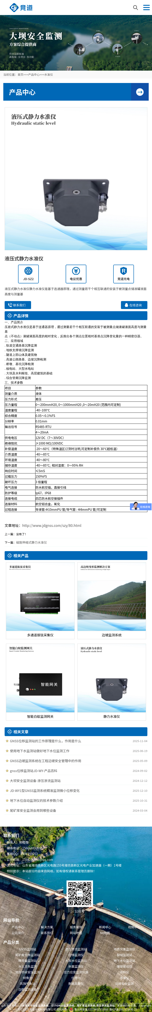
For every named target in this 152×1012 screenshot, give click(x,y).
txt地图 (105, 933)
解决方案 (47, 927)
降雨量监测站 (27, 960)
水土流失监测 (27, 966)
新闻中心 (105, 927)
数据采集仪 (76, 983)
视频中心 (134, 927)
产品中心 (34, 74)
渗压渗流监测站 (76, 949)
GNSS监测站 (27, 949)
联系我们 (19, 305)
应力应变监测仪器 (76, 972)
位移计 (76, 978)
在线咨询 (136, 305)
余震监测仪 (76, 966)
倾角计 (27, 978)
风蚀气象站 (27, 983)
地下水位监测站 (124, 960)
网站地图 (76, 933)
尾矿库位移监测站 (27, 955)
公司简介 (18, 933)
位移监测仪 (76, 955)
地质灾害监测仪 (124, 949)
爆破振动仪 (124, 966)
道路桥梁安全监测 (27, 972)
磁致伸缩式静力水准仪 (31, 542)
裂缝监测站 (124, 955)
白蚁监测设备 (27, 989)
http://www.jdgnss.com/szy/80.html (51, 525)
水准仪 (48, 74)
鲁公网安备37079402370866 (91, 1009)
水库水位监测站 (76, 960)
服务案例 (76, 927)
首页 (20, 74)
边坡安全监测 (124, 983)
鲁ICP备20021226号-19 (123, 1009)
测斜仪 (124, 972)
